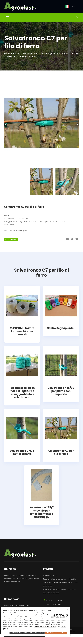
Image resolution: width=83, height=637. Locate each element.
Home (7, 53)
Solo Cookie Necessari (33, 633)
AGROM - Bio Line (49, 575)
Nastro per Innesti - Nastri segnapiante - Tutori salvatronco (50, 53)
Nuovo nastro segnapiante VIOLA (16, 605)
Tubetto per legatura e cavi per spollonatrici (59, 579)
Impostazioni (16, 633)
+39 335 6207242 (52, 604)
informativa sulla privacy (45, 627)
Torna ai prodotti (11, 239)
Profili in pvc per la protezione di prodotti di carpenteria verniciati (59, 591)
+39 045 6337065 (52, 600)
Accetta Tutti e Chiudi (56, 633)
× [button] (68, 609)
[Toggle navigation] (7, 17)
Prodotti (16, 53)
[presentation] (5, 124)
